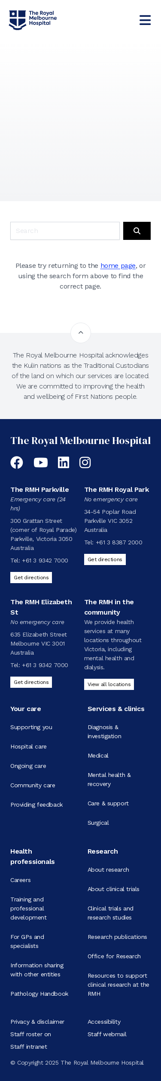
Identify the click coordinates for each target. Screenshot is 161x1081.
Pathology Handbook (39, 993)
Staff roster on (30, 1034)
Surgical (98, 822)
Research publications (118, 936)
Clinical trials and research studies (111, 913)
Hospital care (28, 746)
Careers (20, 879)
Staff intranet (28, 1046)
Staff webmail (107, 1034)
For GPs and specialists (27, 941)
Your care (25, 709)
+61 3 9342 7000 (45, 560)
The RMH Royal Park (116, 489)
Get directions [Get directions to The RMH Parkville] (31, 578)
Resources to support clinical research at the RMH (118, 984)
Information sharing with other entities (36, 970)
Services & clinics (116, 709)
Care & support (108, 803)
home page (118, 265)
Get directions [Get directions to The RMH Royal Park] (105, 559)
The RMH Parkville (39, 489)
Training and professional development (28, 908)
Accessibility (104, 1021)
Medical (98, 755)
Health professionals (32, 856)
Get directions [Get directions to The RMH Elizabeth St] (31, 682)
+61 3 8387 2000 (119, 542)
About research (108, 869)
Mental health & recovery (109, 779)
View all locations (109, 684)
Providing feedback (36, 804)
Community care (32, 785)
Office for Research (114, 956)
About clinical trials (114, 888)
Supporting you (31, 727)
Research (103, 851)
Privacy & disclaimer (37, 1021)
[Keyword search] (65, 231)
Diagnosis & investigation (105, 731)
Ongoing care (28, 765)
